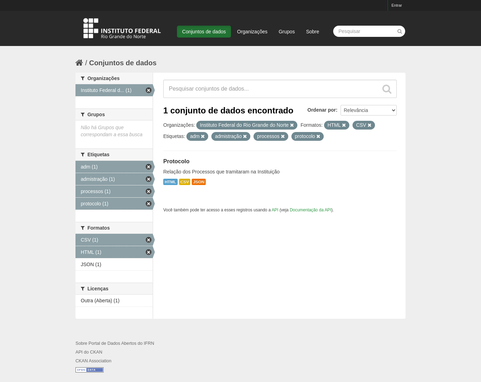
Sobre (312, 31)
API (275, 210)
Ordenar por (322, 110)
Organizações (252, 31)
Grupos (287, 31)
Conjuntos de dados (204, 31)
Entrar (396, 5)
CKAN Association (93, 360)
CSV (184, 181)
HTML (170, 181)
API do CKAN (88, 352)
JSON (198, 181)
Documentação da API (310, 210)
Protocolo (176, 161)
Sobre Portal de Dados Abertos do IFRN (114, 343)
